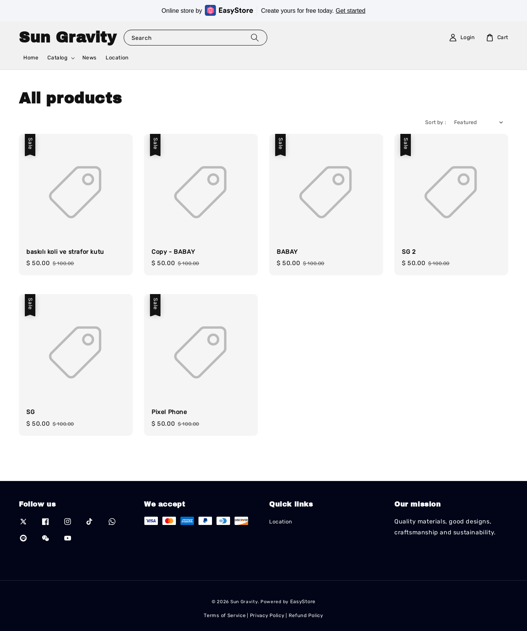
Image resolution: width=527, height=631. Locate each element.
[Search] (255, 37)
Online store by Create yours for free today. (263, 10)
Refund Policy (306, 615)
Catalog (57, 58)
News (89, 58)
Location (117, 58)
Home (30, 58)
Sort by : (436, 122)
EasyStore (302, 601)
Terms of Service (224, 615)
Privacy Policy (267, 615)
